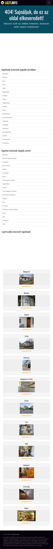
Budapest (5, 74)
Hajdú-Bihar (6, 184)
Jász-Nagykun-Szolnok (9, 191)
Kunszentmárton (7, 117)
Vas (4, 217)
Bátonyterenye (7, 132)
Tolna (4, 213)
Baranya (5, 155)
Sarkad (5, 106)
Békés (4, 169)
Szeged (5, 95)
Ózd (4, 81)
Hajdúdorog (6, 103)
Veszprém (6, 220)
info (11, 2)
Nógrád (5, 198)
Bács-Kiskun (6, 166)
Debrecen (5, 128)
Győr (4, 88)
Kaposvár (5, 121)
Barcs (4, 110)
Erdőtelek (5, 125)
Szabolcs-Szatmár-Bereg (10, 209)
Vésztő (5, 136)
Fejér (4, 176)
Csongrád (5, 173)
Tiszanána (6, 143)
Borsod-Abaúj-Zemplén (10, 158)
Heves (4, 187)
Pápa (4, 99)
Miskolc (5, 77)
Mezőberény (6, 114)
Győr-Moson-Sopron (9, 180)
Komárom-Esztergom (9, 195)
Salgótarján (6, 92)
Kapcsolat (15, 534)
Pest (4, 202)
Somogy (5, 206)
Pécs (4, 84)
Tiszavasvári (6, 139)
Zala (4, 224)
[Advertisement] (26, 51)
